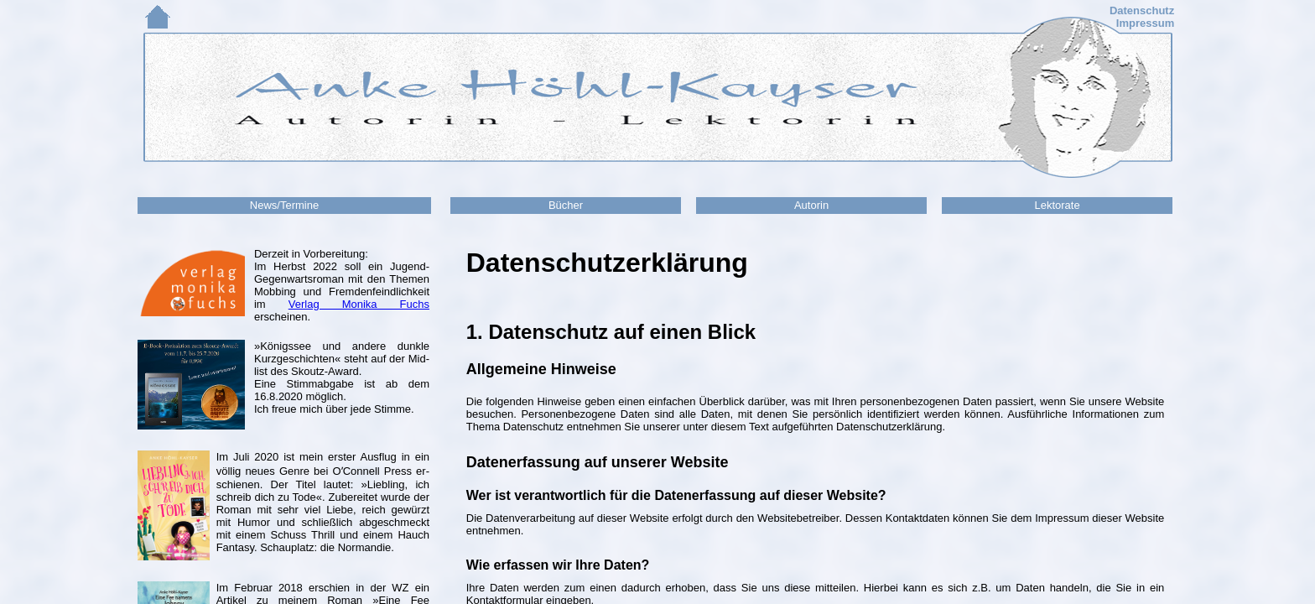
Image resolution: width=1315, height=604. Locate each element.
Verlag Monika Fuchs (358, 304)
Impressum (1145, 23)
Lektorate (1056, 205)
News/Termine (284, 205)
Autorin (811, 205)
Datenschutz (1142, 10)
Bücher (565, 205)
